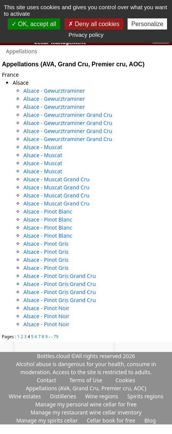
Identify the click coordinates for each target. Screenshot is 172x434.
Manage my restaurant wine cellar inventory (86, 412)
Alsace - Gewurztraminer (54, 90)
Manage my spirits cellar (47, 420)
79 (56, 336)
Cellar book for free (111, 420)
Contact (46, 380)
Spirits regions (145, 396)
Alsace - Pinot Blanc (47, 211)
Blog (150, 420)
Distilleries (63, 396)
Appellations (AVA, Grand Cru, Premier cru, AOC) (86, 388)
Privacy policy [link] (86, 34)
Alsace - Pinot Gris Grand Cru (59, 275)
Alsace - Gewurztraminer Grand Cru (67, 114)
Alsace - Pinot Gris (46, 243)
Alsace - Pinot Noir (46, 308)
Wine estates (26, 396)
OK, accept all (33, 24)
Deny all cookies (94, 24)
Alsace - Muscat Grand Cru (56, 179)
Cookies (125, 380)
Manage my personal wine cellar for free (86, 404)
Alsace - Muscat (42, 147)
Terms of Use (85, 380)
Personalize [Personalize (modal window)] (147, 24)
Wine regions (102, 396)
